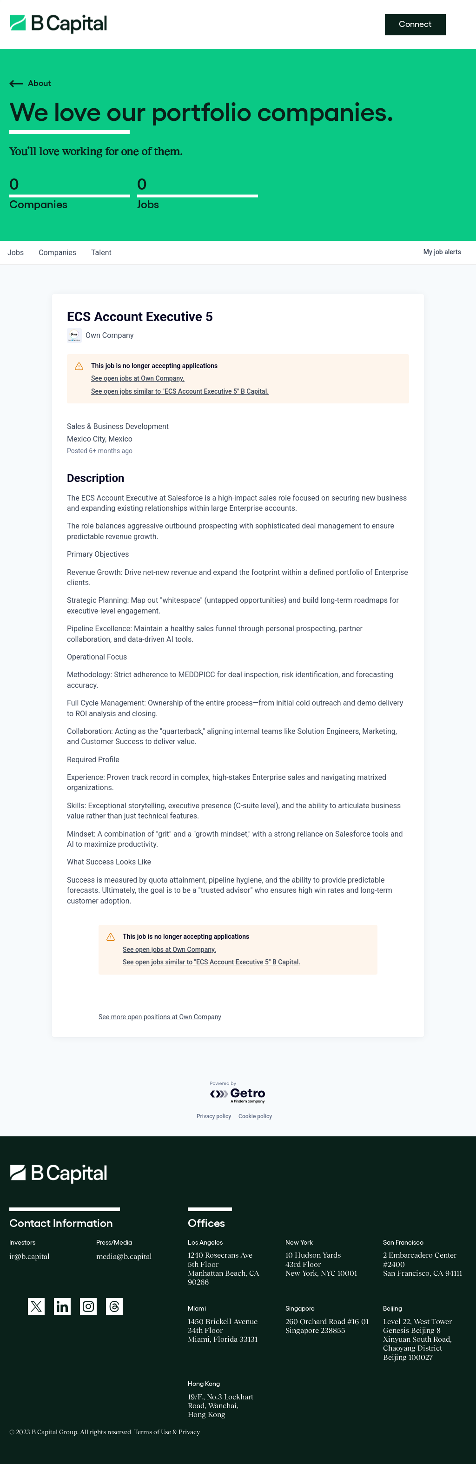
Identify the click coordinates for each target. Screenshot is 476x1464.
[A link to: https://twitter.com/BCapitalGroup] (36, 1306)
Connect (415, 24)
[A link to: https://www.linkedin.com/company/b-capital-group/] (62, 1306)
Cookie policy (255, 1116)
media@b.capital (124, 1256)
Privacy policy (214, 1116)
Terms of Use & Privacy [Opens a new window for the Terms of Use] (167, 1432)
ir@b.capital (29, 1256)
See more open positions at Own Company (160, 1017)
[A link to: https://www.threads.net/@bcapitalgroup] (114, 1306)
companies (57, 252)
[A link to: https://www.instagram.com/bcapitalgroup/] (88, 1306)
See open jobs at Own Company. (138, 378)
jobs (15, 252)
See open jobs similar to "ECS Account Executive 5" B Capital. (180, 391)
